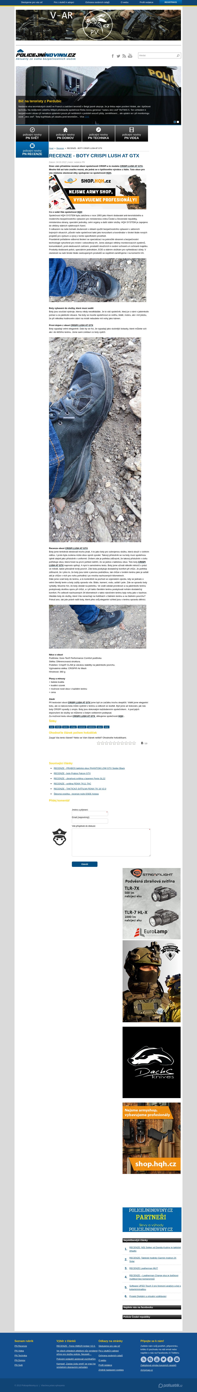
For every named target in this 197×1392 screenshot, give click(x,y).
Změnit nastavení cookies (111, 1370)
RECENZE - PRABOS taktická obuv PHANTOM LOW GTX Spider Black (89, 768)
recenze (82, 727)
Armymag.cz (146, 1370)
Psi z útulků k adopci (64, 2)
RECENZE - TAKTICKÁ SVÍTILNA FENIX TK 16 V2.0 (80, 788)
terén (65, 727)
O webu (125, 2)
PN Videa (19, 1350)
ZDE (87, 116)
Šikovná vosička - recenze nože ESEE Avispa (76, 794)
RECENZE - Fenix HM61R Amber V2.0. (76, 1346)
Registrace (171, 2)
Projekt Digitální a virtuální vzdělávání (147, 1296)
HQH (58, 727)
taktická (91, 727)
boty (106, 727)
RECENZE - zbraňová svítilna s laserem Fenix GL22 (79, 778)
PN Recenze (21, 1346)
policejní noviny (32, 133)
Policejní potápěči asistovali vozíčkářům (76, 1359)
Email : (81, 817)
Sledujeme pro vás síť (32, 2)
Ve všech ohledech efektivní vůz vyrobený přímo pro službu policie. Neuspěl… (77, 1352)
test (51, 727)
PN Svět (19, 1365)
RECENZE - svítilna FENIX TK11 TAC (72, 783)
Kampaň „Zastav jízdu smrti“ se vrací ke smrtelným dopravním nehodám (76, 1365)
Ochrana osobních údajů (97, 2)
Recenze (60, 148)
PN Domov (20, 1360)
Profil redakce (146, 2)
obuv (100, 727)
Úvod (51, 148)
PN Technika (21, 1355)
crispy (73, 727)
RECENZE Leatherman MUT (143, 1268)
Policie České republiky (136, 1316)
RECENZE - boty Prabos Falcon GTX (72, 773)
